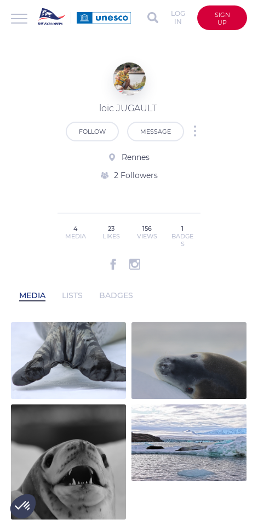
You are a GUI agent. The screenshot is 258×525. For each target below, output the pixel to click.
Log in (178, 17)
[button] (23, 506)
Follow (92, 131)
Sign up (222, 18)
